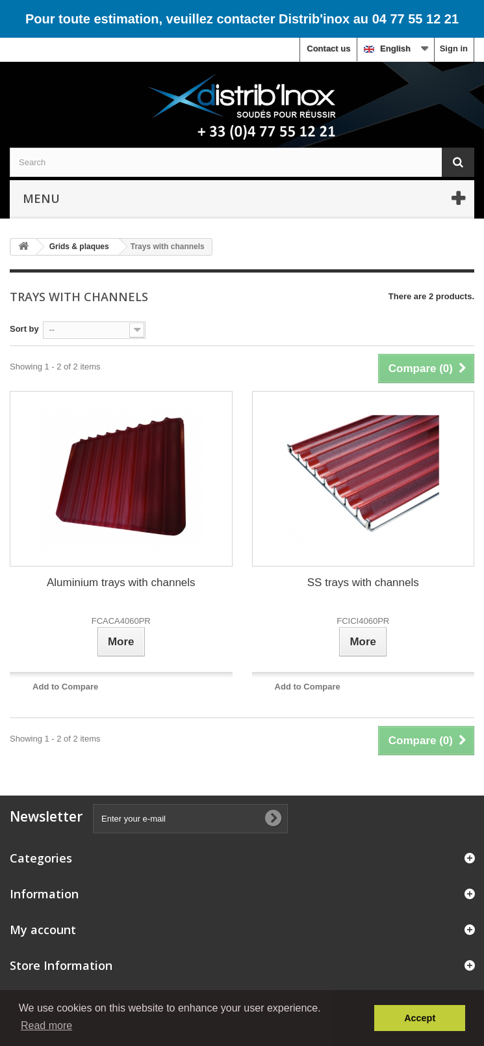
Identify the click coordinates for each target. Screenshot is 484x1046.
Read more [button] (46, 1025)
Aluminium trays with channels (121, 582)
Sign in (454, 48)
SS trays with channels (363, 582)
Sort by (24, 329)
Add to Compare (65, 686)
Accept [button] (419, 1018)
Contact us (328, 48)
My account (43, 929)
